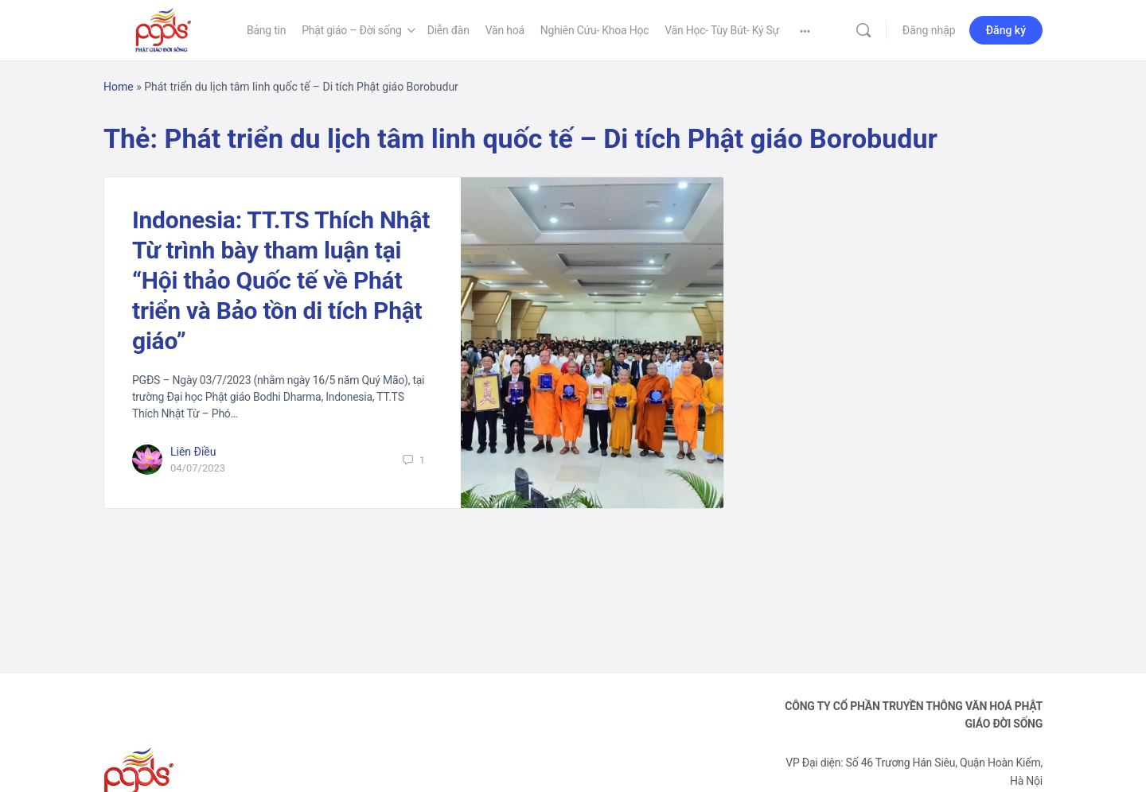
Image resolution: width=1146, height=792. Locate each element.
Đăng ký (1006, 30)
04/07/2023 (197, 468)
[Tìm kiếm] (863, 30)
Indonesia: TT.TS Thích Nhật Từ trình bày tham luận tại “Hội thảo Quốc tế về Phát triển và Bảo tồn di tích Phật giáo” (281, 280)
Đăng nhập (929, 30)
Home (118, 86)
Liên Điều (193, 451)
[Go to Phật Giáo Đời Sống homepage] (163, 28)
